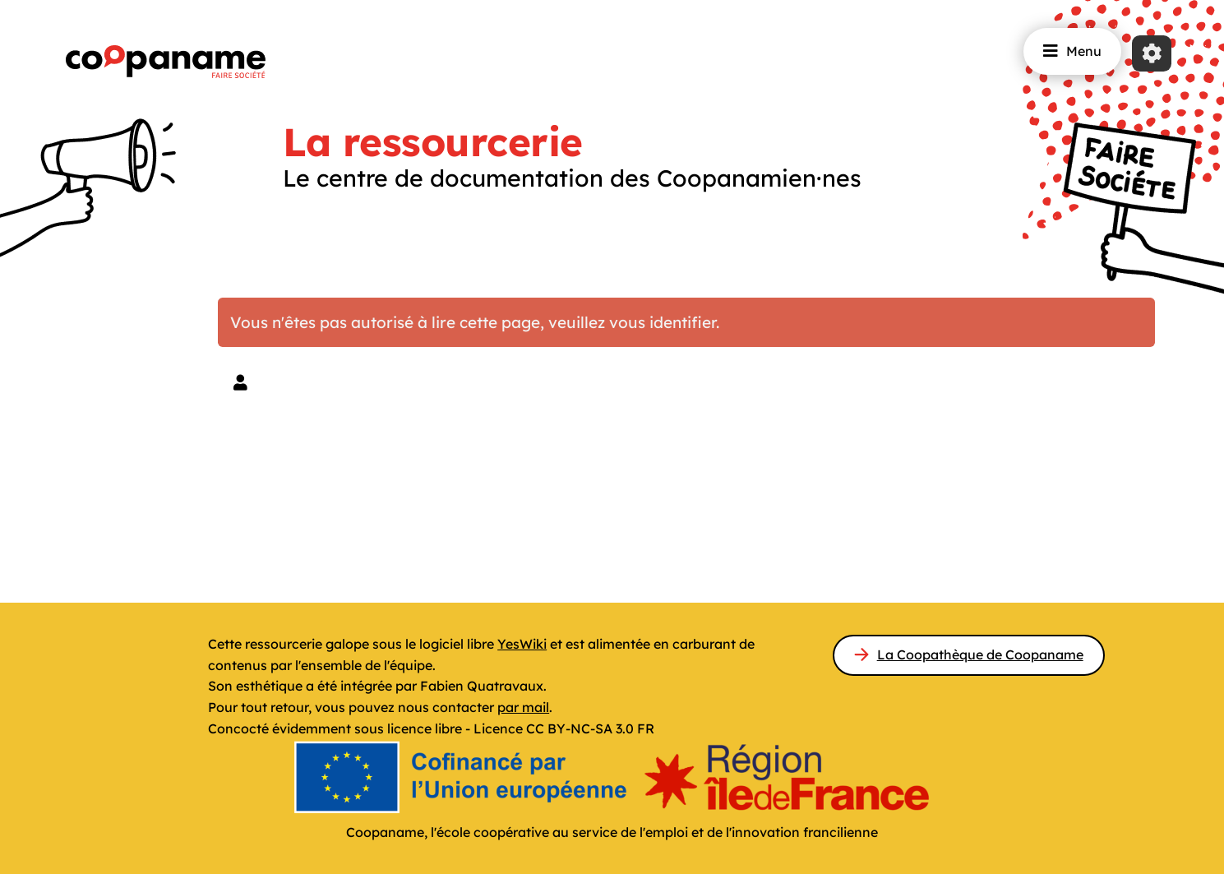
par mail (523, 707)
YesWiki (522, 644)
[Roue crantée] (1151, 53)
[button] (240, 382)
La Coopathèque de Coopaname (980, 654)
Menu (1072, 51)
